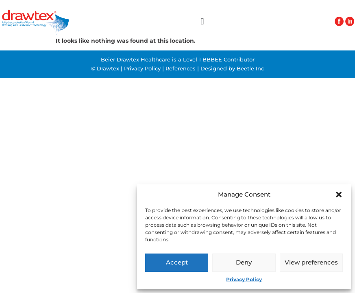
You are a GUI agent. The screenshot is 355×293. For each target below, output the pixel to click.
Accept (177, 262)
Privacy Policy (244, 279)
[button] (339, 194)
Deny (244, 262)
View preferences (311, 262)
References (181, 68)
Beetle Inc (250, 68)
